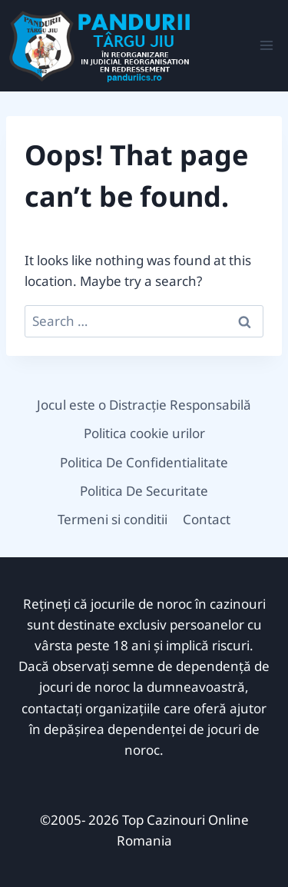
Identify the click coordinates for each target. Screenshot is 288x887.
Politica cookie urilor (144, 433)
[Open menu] (266, 46)
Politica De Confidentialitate (144, 462)
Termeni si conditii (112, 519)
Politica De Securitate (144, 491)
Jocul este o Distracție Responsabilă (144, 405)
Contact (206, 519)
